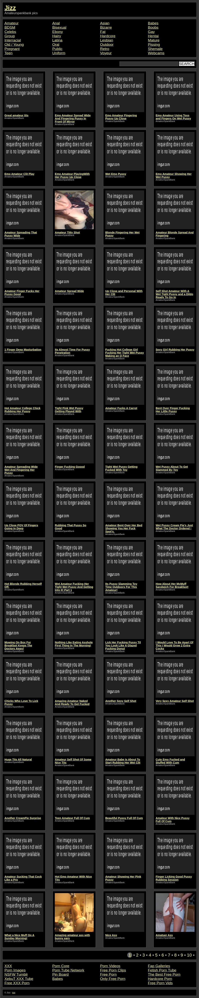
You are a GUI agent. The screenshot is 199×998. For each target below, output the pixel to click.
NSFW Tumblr (16, 974)
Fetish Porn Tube (162, 970)
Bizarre (106, 27)
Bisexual (59, 27)
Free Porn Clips (113, 970)
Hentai (153, 36)
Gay (151, 32)
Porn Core (60, 966)
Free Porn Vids (160, 983)
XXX (8, 966)
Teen (8, 53)
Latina (57, 40)
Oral (55, 44)
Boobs (153, 27)
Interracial (12, 40)
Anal (56, 23)
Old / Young (14, 44)
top (13, 992)
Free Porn (108, 974)
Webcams (156, 53)
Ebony (57, 32)
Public (57, 49)
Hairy (56, 36)
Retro (104, 49)
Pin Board (60, 974)
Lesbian (106, 40)
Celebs (10, 32)
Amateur (11, 23)
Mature (154, 40)
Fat (103, 32)
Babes (153, 23)
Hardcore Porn (160, 979)
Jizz (10, 7)
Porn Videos (110, 966)
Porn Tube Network (68, 970)
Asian (104, 23)
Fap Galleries (159, 966)
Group (9, 36)
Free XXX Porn (17, 983)
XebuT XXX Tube (18, 979)
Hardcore (107, 36)
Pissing (154, 44)
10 (189, 955)
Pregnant (12, 49)
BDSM (9, 27)
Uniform (58, 53)
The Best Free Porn (164, 974)
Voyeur (106, 53)
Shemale (155, 49)
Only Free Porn (112, 979)
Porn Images (15, 970)
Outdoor (106, 44)
